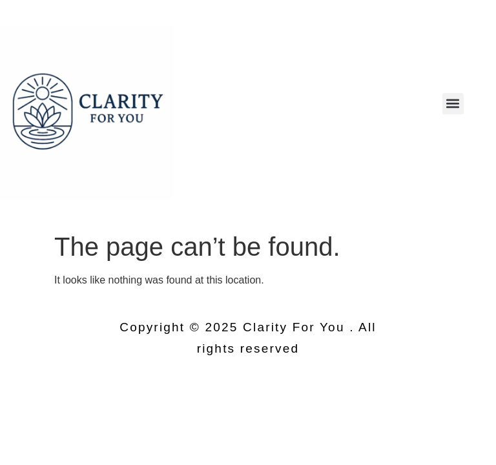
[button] (453, 103)
